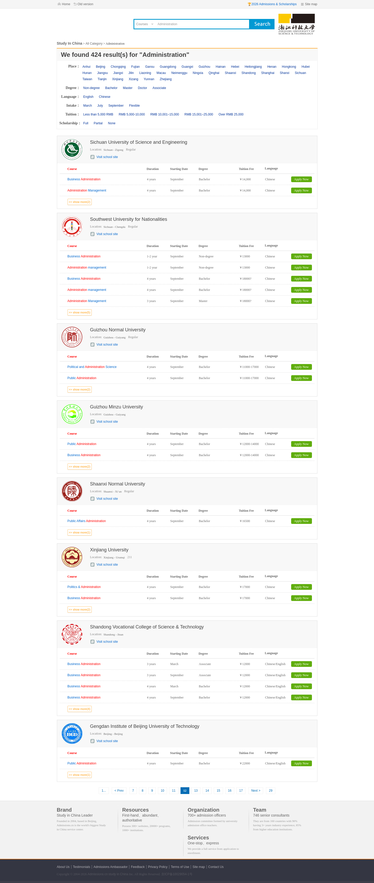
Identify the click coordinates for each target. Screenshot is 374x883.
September (116, 105)
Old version (86, 4)
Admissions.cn (98, 874)
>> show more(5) (79, 312)
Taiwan (87, 79)
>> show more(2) (79, 201)
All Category (93, 43)
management (87, 267)
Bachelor (111, 88)
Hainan (220, 67)
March (87, 105)
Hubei (306, 67)
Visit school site (107, 157)
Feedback (138, 867)
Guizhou (204, 67)
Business (84, 179)
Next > (255, 790)
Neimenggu (179, 73)
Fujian (135, 67)
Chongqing (118, 67)
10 (162, 790)
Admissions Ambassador (111, 867)
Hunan (87, 73)
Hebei (235, 67)
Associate (159, 88)
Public (82, 378)
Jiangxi (118, 73)
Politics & (84, 587)
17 (241, 790)
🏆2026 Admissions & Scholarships (272, 4)
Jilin (131, 73)
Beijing (100, 67)
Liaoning (145, 73)
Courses (142, 24)
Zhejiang (166, 79)
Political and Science (92, 367)
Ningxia (198, 73)
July (100, 105)
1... (104, 790)
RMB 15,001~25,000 (198, 114)
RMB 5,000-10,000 (132, 114)
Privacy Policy (158, 867)
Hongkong (289, 67)
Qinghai (214, 73)
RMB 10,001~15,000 (164, 114)
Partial (98, 123)
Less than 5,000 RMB (98, 114)
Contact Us (216, 867)
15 (218, 790)
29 (270, 790)
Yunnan (149, 79)
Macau (161, 73)
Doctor (142, 88)
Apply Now (301, 179)
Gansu (149, 67)
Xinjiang (117, 79)
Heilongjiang (253, 67)
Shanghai (268, 73)
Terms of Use (180, 867)
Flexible (134, 105)
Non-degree (91, 88)
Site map (311, 4)
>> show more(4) (79, 708)
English (88, 97)
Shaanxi (230, 73)
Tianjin (102, 79)
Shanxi (284, 73)
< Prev (119, 790)
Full (85, 123)
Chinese (104, 97)
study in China (118, 874)
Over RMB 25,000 (230, 114)
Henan (271, 67)
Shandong (249, 73)
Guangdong (168, 67)
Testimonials (81, 867)
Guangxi (187, 67)
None (112, 123)
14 (207, 790)
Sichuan (300, 73)
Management (87, 190)
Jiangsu (102, 73)
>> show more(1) (79, 532)
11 (173, 790)
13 (196, 790)
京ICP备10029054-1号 (176, 874)
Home (66, 4)
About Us (63, 867)
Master (127, 88)
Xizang (133, 79)
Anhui (87, 67)
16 (229, 790)
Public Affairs (87, 521)
